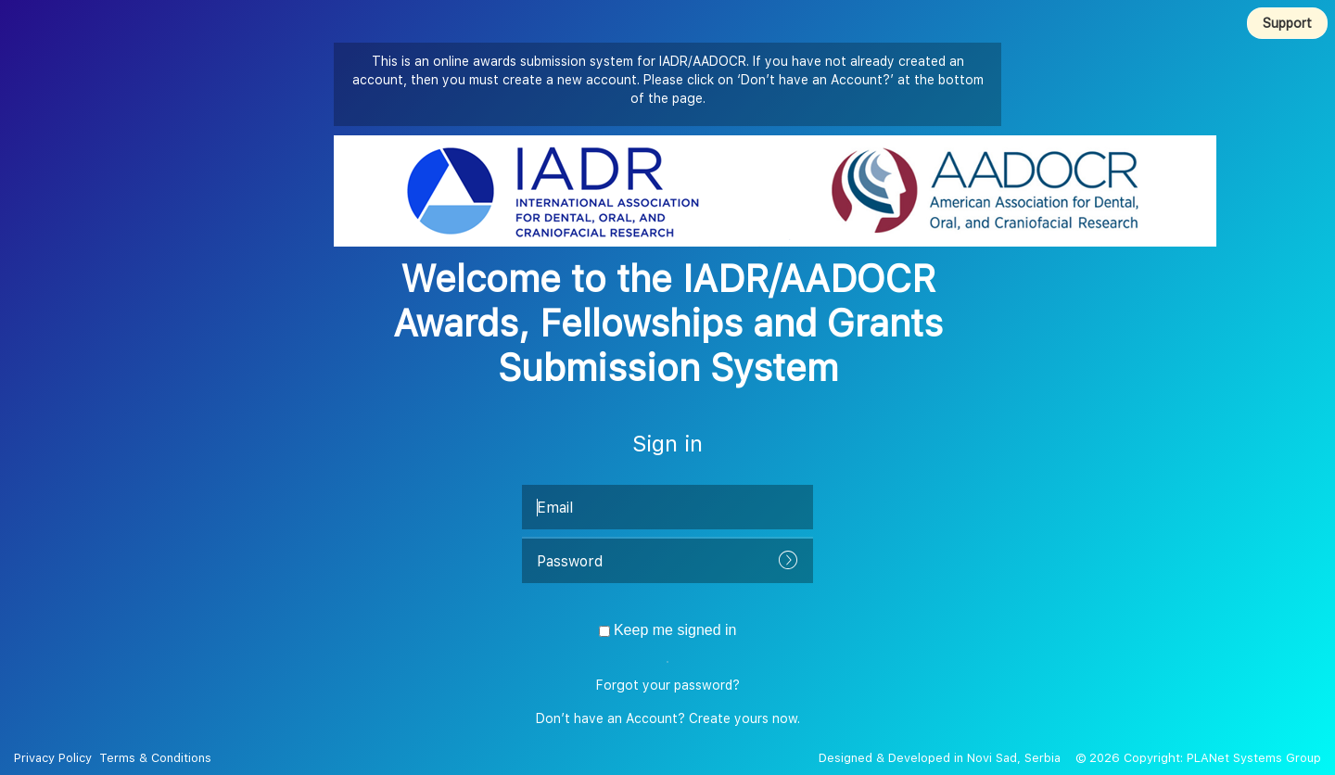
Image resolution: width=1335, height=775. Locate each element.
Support (1287, 23)
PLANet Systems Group (1254, 758)
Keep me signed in (668, 630)
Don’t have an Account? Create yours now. (668, 718)
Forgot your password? (668, 685)
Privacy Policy (54, 758)
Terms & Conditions (153, 758)
